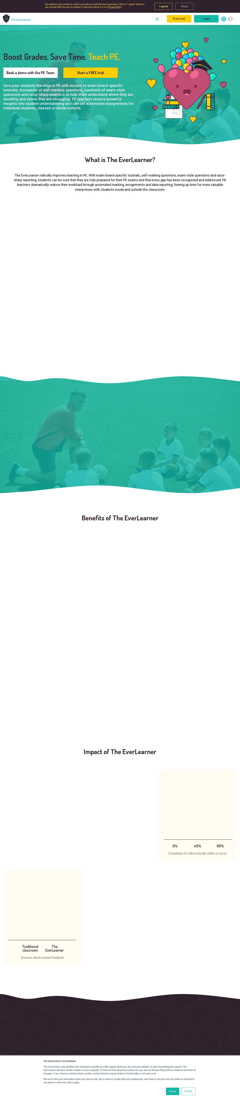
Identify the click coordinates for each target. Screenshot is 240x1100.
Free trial (179, 18)
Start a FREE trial (90, 72)
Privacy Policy (114, 7)
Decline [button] (188, 1091)
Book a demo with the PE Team (31, 72)
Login (206, 18)
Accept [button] (172, 1091)
